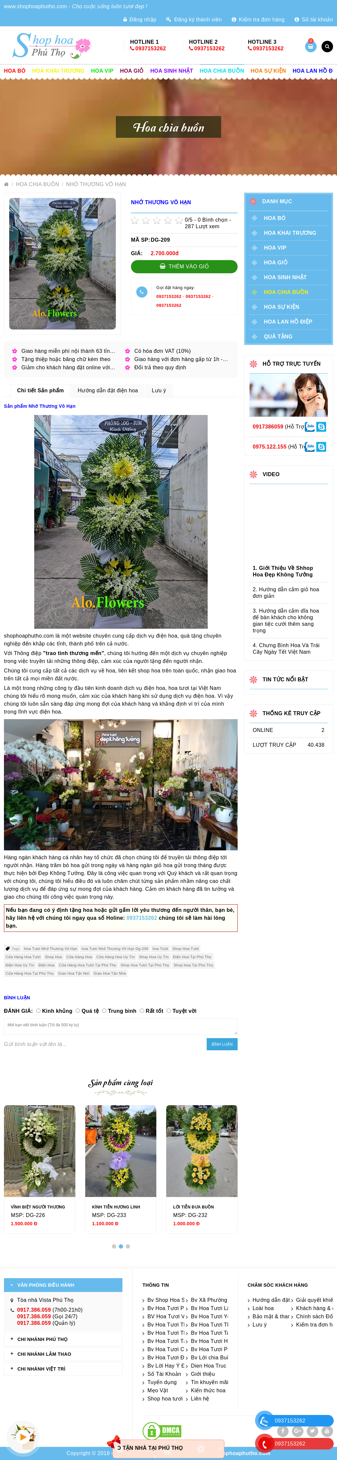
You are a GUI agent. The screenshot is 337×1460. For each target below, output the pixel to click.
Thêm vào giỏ (184, 266)
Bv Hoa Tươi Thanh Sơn (221, 1324)
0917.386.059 (34, 1310)
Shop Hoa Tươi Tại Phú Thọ (145, 965)
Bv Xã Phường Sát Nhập (221, 1300)
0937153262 (150, 48)
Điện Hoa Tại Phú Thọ (192, 957)
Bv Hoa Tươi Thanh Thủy (178, 1324)
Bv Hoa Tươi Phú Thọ (218, 1349)
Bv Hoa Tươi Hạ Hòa (217, 1341)
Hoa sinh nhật (171, 71)
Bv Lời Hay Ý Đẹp (169, 1366)
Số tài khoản (314, 19)
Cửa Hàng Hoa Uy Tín (115, 957)
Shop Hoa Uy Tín (154, 957)
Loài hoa (263, 1308)
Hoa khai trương (58, 71)
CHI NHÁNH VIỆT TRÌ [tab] (41, 1369)
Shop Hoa (53, 957)
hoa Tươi (160, 949)
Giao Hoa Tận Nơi (74, 973)
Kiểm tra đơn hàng (258, 19)
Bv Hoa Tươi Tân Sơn (174, 1341)
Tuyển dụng (162, 1382)
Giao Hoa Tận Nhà (110, 973)
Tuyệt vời (184, 1011)
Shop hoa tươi (165, 1398)
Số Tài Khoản (164, 1374)
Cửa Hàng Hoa (79, 957)
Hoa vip (102, 71)
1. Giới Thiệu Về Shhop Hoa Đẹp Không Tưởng (283, 571)
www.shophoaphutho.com (35, 6)
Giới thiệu (203, 1374)
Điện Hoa (47, 965)
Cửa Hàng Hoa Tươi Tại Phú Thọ (88, 965)
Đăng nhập (139, 19)
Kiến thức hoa (208, 1390)
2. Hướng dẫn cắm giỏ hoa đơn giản (286, 593)
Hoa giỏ (132, 71)
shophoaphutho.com (243, 1453)
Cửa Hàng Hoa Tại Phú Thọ (30, 973)
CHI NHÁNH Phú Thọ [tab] (42, 1339)
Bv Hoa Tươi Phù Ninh (175, 1308)
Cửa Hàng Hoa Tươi (23, 957)
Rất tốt (155, 1011)
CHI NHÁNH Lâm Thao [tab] (44, 1354)
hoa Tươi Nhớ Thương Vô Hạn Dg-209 (115, 949)
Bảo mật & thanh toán (279, 1316)
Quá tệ (90, 1011)
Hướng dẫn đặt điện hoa (283, 1300)
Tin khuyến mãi (209, 1382)
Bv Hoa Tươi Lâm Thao (219, 1308)
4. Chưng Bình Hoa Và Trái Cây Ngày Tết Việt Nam (286, 649)
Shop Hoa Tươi (185, 949)
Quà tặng (278, 336)
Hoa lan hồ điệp (288, 322)
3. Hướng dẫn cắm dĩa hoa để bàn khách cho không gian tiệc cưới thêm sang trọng (286, 620)
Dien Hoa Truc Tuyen (217, 1366)
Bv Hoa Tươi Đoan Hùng (177, 1357)
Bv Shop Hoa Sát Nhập (176, 1300)
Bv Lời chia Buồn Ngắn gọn (225, 1357)
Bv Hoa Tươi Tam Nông (220, 1333)
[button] (114, 1246)
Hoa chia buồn (222, 71)
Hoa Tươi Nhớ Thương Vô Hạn (50, 949)
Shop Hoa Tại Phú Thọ (193, 965)
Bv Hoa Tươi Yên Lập (217, 1316)
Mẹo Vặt (157, 1390)
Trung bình (122, 1011)
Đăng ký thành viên (193, 19)
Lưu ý (260, 1324)
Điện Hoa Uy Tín (20, 965)
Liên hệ (200, 1398)
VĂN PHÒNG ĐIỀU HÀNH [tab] (45, 1285)
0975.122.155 (270, 447)
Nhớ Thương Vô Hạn (96, 184)
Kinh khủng (57, 1011)
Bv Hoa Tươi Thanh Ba (175, 1333)
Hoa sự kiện (268, 71)
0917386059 (268, 426)
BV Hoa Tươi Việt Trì (173, 1316)
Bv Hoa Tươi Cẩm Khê (175, 1349)
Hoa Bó (15, 71)
